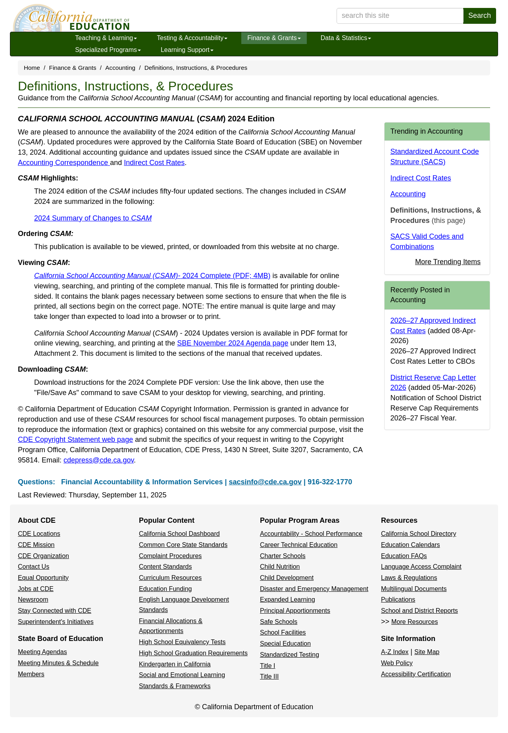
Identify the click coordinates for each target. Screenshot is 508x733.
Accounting (120, 67)
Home (32, 67)
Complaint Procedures (170, 556)
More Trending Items (448, 262)
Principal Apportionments (295, 610)
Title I (267, 665)
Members (31, 674)
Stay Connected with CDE (54, 610)
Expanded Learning (287, 599)
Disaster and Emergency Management (314, 588)
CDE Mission (36, 544)
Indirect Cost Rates (154, 163)
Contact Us (33, 566)
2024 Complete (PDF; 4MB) (152, 276)
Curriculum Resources (170, 577)
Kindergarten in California (175, 664)
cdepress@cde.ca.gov (99, 460)
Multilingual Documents (413, 588)
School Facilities (283, 632)
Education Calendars (410, 544)
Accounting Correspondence (64, 163)
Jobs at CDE (36, 588)
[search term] (400, 16)
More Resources (414, 621)
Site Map (426, 652)
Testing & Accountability (192, 38)
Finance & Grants (274, 38)
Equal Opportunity (43, 577)
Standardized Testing (289, 654)
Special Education (285, 643)
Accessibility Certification (416, 674)
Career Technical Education (298, 544)
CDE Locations (39, 533)
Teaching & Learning (106, 38)
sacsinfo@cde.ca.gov (265, 482)
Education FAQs (404, 556)
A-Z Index (394, 652)
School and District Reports (419, 610)
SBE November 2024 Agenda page (232, 343)
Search (479, 15)
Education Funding (165, 588)
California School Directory (418, 533)
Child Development (287, 577)
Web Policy (397, 663)
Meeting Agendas (42, 652)
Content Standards (165, 566)
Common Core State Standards (183, 544)
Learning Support (187, 49)
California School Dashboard (179, 533)
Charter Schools (283, 556)
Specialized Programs (108, 49)
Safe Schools (278, 621)
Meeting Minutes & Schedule (58, 663)
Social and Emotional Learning (182, 675)
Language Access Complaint (421, 566)
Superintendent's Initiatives (56, 621)
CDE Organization (43, 556)
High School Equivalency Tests (182, 642)
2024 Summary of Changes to (93, 218)
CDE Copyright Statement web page (75, 439)
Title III (269, 676)
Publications (398, 599)
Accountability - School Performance (311, 533)
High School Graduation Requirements (193, 653)
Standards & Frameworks (175, 686)
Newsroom (33, 599)
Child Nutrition (280, 566)
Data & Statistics (346, 38)
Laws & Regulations (409, 577)
